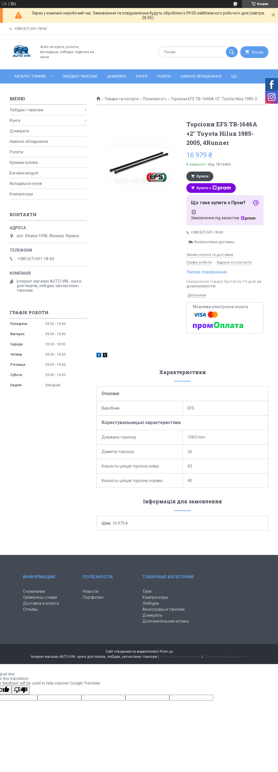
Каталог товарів (30, 76)
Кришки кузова (24, 162)
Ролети (164, 76)
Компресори (21, 194)
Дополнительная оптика (165, 621)
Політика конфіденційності (225, 657)
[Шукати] (232, 52)
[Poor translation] (21, 690)
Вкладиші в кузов (26, 183)
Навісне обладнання (201, 76)
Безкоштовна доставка (214, 242)
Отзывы (30, 609)
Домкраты (152, 615)
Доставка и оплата (41, 603)
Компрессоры (155, 597)
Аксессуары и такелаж (163, 609)
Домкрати (116, 76)
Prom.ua (166, 652)
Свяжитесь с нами (40, 597)
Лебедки (150, 603)
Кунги (142, 76)
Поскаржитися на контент (180, 657)
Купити (202, 176)
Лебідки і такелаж (79, 76)
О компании (34, 591)
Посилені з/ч (155, 99)
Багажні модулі (24, 173)
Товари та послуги (121, 99)
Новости (90, 591)
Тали (146, 591)
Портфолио (93, 597)
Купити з (214, 188)
